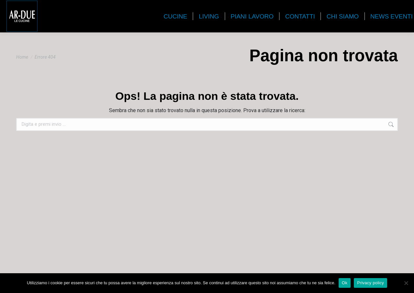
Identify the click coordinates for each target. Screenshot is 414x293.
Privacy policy (370, 282)
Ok (344, 282)
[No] (406, 283)
